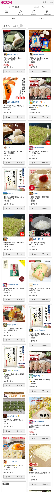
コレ (10, 117)
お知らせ (34, 12)
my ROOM (47, 12)
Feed (7, 12)
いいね (20, 117)
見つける (20, 12)
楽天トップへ (48, 2)
